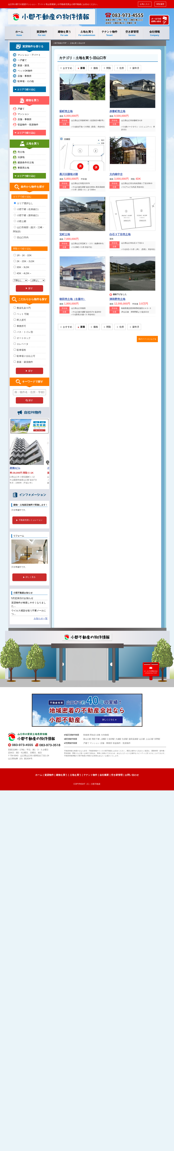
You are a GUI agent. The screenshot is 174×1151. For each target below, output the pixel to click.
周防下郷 (96, 739)
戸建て (21, 108)
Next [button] (47, 462)
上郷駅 (103, 739)
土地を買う (87, 33)
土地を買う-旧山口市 (77, 43)
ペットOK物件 (25, 70)
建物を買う (64, 33)
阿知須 (93, 735)
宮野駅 (157, 739)
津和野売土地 (117, 299)
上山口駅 (150, 739)
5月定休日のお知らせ (22, 598)
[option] (29, 462)
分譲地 (21, 157)
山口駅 (142, 739)
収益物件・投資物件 (28, 124)
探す (29, 400)
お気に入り (145, 4)
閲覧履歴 (160, 4)
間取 (107, 68)
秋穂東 (86, 735)
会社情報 (154, 33)
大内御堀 (105, 735)
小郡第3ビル (17, 468)
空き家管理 (132, 33)
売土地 (21, 152)
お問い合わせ (132, 775)
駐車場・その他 (26, 81)
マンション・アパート (29, 55)
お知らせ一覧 (41, 618)
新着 (81, 68)
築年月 (134, 68)
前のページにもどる (147, 339)
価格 (94, 68)
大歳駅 (118, 739)
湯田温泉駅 (133, 739)
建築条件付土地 (26, 162)
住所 (120, 68)
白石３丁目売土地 (120, 234)
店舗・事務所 (24, 76)
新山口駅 (87, 739)
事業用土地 (23, 167)
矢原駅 (125, 739)
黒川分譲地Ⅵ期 (68, 174)
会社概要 (104, 775)
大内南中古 (116, 174)
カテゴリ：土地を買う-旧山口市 (82, 58)
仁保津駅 (111, 739)
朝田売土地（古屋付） (72, 299)
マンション (23, 114)
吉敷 (98, 735)
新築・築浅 (23, 65)
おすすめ (66, 68)
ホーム (19, 33)
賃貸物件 (42, 33)
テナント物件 (109, 33)
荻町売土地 (66, 111)
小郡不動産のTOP (60, 43)
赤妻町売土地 (117, 111)
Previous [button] (11, 462)
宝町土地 (64, 234)
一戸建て (22, 60)
